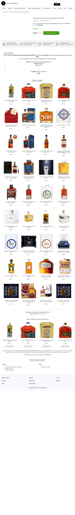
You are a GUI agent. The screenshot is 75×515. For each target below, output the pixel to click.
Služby (44, 313)
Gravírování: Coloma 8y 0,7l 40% (28, 125)
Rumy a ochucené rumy (19, 8)
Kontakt (58, 380)
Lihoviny (10, 8)
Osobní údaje (32, 383)
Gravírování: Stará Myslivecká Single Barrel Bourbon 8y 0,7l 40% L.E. (46, 126)
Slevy (3, 383)
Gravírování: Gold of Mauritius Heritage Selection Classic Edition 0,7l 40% (64, 152)
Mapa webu (31, 380)
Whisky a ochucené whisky (34, 8)
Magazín (31, 377)
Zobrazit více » (40, 24)
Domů (4, 8)
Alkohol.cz (68, 23)
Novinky (4, 380)
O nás (57, 377)
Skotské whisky (47, 8)
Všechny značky (5, 377)
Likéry (59, 8)
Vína (54, 8)
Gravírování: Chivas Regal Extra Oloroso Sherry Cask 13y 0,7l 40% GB (28, 301)
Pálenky (70, 8)
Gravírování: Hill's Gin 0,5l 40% (63, 125)
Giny (65, 8)
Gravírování (40, 313)
